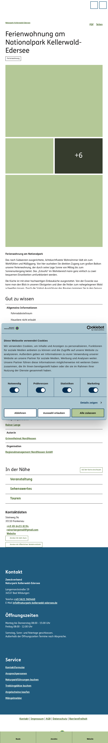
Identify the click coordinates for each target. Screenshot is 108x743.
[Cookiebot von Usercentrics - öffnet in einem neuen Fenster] (89, 328)
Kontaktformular (15, 668)
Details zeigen (88, 402)
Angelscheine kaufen (17, 692)
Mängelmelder (13, 699)
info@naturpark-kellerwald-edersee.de (35, 603)
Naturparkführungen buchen (22, 680)
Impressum (37, 719)
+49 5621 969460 (24, 600)
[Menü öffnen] (94, 5)
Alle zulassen (88, 412)
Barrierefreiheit (78, 719)
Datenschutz (60, 719)
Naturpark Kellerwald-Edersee (17, 23)
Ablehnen (20, 412)
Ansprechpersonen (16, 674)
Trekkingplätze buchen (18, 686)
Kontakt (24, 719)
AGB (48, 719)
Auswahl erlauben (54, 412)
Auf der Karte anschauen (91, 470)
